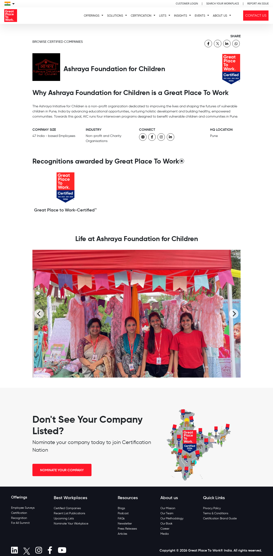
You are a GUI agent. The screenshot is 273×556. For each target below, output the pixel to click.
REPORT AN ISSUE (258, 3)
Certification (19, 513)
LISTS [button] (162, 15)
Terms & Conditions (215, 513)
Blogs (121, 508)
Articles (122, 534)
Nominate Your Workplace (71, 523)
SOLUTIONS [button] (115, 15)
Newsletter (125, 523)
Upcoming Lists (64, 518)
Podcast (123, 513)
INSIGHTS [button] (180, 15)
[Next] (233, 313)
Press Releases (127, 528)
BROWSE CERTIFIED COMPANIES (57, 42)
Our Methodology (171, 518)
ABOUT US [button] (220, 15)
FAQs (121, 518)
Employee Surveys (23, 508)
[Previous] (39, 313)
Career (164, 528)
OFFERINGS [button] (91, 15)
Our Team (166, 513)
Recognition (19, 518)
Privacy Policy (212, 508)
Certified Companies (67, 508)
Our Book (166, 523)
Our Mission (167, 508)
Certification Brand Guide (220, 518)
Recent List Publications (69, 513)
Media (164, 534)
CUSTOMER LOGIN (187, 3)
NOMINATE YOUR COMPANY (62, 470)
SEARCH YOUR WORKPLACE (222, 3)
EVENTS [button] (200, 15)
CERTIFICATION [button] (141, 15)
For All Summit (20, 523)
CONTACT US (255, 15)
